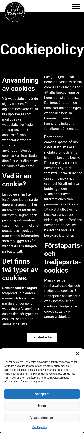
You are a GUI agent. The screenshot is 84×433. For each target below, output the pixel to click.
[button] (77, 354)
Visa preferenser (42, 418)
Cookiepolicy (39, 427)
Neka (42, 406)
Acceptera (42, 394)
